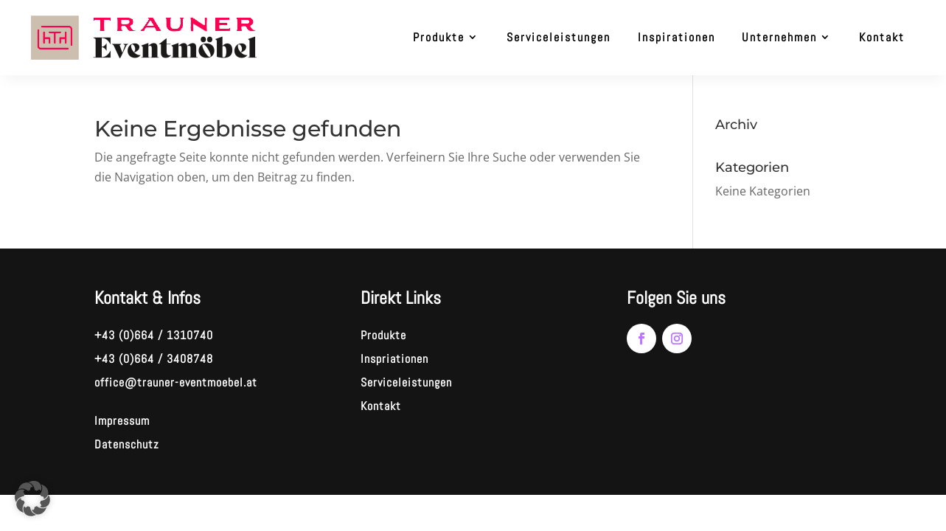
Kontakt (882, 37)
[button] (32, 498)
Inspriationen (394, 359)
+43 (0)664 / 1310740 (153, 335)
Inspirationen (676, 37)
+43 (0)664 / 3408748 (153, 359)
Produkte (439, 37)
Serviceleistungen (559, 37)
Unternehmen (779, 37)
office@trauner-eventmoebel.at (175, 382)
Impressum (122, 420)
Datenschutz (126, 444)
